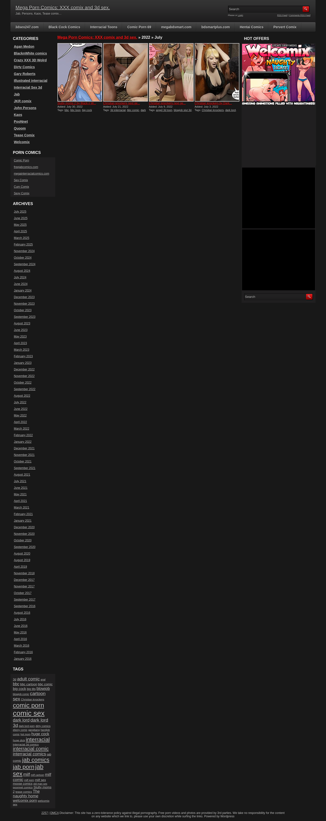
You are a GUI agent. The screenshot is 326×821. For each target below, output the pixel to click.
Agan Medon (24, 46)
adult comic (28, 678)
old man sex (40, 783)
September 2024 (25, 264)
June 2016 (20, 626)
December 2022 (24, 369)
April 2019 (20, 566)
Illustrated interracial (30, 81)
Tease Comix (24, 135)
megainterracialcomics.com (31, 173)
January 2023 (23, 363)
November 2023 (24, 303)
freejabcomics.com (26, 167)
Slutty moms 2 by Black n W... (76, 103)
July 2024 (20, 277)
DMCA (54, 813)
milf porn (29, 780)
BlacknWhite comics (30, 53)
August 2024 (22, 271)
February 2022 (23, 435)
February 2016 (23, 652)
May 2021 (20, 494)
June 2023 (20, 330)
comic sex (29, 713)
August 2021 (22, 474)
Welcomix (22, 142)
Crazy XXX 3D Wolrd (30, 60)
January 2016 (23, 659)
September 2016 (25, 606)
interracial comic (31, 748)
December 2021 (24, 448)
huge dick (19, 740)
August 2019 (22, 560)
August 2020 (22, 553)
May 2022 (20, 415)
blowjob (43, 688)
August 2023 (22, 323)
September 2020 (25, 547)
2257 (44, 813)
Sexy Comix (21, 193)
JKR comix (22, 101)
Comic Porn (21, 160)
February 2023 (23, 356)
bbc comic (133, 110)
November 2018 (24, 573)
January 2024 (23, 290)
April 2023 (20, 343)
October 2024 (23, 257)
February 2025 (23, 244)
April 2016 (20, 639)
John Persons (25, 108)
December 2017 (24, 580)
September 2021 (25, 468)
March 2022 (21, 428)
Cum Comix (21, 187)
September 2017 (25, 599)
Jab (17, 94)
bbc (66, 110)
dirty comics (43, 725)
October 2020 (23, 540)
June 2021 (20, 488)
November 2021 (24, 455)
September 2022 (25, 389)
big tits (31, 689)
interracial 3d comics (26, 744)
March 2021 (21, 507)
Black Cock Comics (64, 27)
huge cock (40, 734)
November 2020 (24, 534)
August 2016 (22, 612)
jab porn (23, 767)
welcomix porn (25, 800)
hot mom (25, 734)
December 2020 (24, 527)
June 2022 (20, 409)
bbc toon (75, 110)
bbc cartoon (28, 684)
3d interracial (118, 110)
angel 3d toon (164, 110)
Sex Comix (21, 180)
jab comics (35, 760)
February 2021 (23, 514)
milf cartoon (37, 775)
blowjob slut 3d (182, 110)
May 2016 (20, 632)
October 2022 (23, 382)
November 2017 (24, 586)
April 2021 (20, 501)
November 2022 (24, 376)
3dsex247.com (27, 27)
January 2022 (23, 442)
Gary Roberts (25, 74)
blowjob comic (21, 694)
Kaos (18, 115)
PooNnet (21, 121)
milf (26, 774)
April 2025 (20, 231)
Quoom (20, 128)
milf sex (40, 780)
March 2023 (21, 349)
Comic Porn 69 (139, 27)
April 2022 (20, 422)
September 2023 (25, 317)
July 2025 (20, 211)
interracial (38, 739)
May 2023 (20, 336)
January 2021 (23, 520)
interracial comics (29, 754)
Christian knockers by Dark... (213, 103)
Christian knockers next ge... (121, 103)
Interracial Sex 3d (28, 87)
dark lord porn (27, 726)
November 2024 (24, 251)
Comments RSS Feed (299, 15)
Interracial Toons (104, 27)
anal (43, 679)
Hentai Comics (251, 27)
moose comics (23, 783)
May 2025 (20, 224)
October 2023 (23, 310)
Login (240, 15)
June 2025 (20, 218)
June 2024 (20, 284)
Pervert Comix (285, 27)
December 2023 (24, 297)
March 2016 (21, 645)
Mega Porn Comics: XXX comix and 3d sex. (63, 7)
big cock (19, 689)
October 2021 (23, 461)
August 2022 (22, 395)
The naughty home (26, 793)
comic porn (28, 705)
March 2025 (21, 238)
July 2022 (20, 402)
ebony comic (20, 729)
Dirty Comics (24, 67)
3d (14, 679)
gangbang (34, 729)
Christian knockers (213, 110)
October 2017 (23, 593)
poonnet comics (23, 787)
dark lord (230, 110)
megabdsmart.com (176, 27)
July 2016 (20, 619)
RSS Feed (282, 15)
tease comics (24, 791)
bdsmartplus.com (215, 27)
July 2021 (20, 481)
